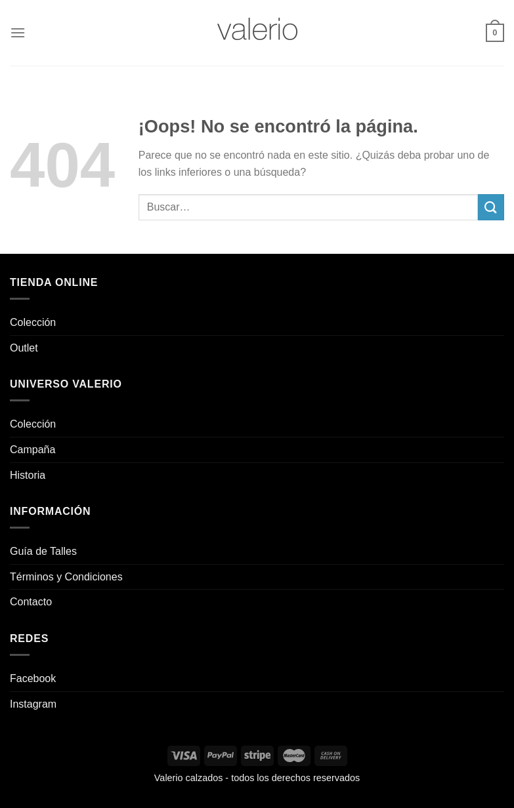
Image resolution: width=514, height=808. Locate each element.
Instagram (33, 704)
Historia (27, 475)
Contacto (31, 601)
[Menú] (18, 32)
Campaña (32, 449)
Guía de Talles (43, 551)
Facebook (33, 678)
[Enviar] (491, 207)
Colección (33, 322)
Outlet (24, 348)
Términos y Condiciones (66, 576)
